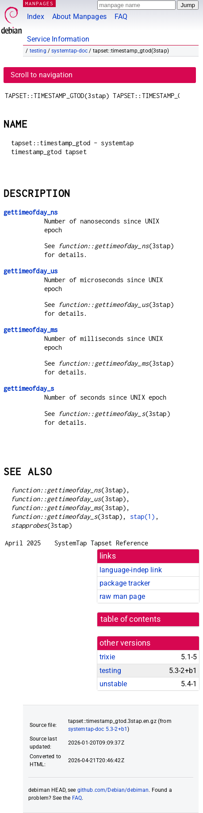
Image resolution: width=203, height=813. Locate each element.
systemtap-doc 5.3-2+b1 (97, 729)
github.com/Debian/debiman (113, 790)
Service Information (58, 39)
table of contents (130, 619)
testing (38, 51)
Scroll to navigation (42, 75)
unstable (113, 684)
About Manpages (79, 16)
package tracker (125, 583)
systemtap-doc (69, 51)
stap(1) (142, 516)
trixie (107, 657)
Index (35, 16)
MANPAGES (39, 3)
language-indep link (131, 570)
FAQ (121, 16)
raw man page (122, 596)
